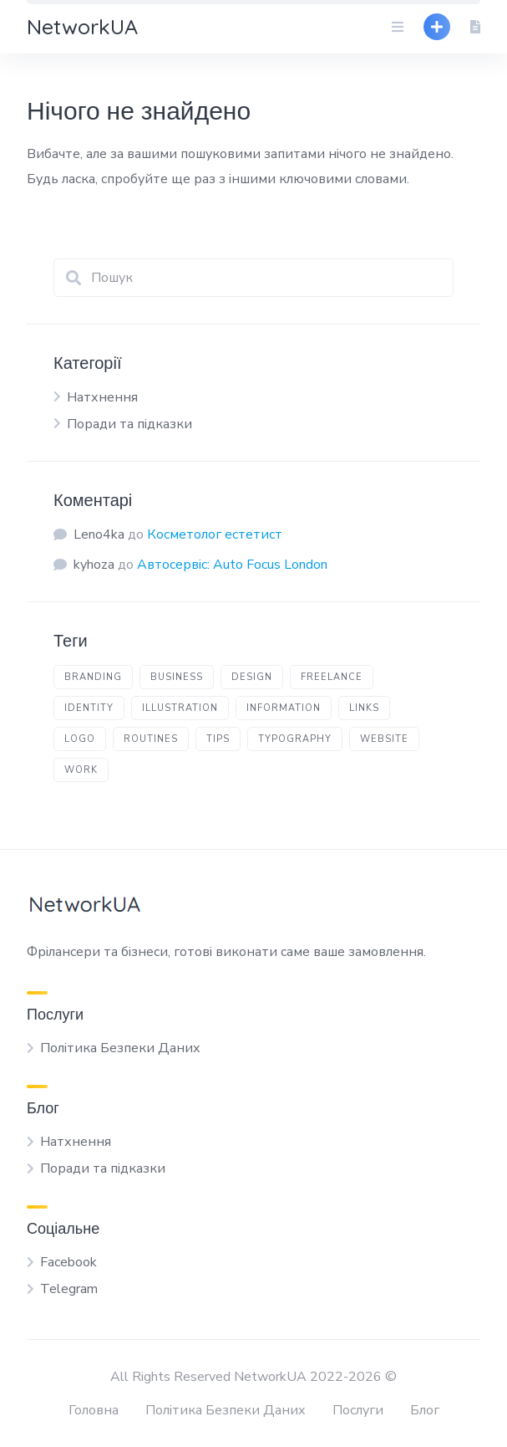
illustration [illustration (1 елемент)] (180, 708)
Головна (93, 1410)
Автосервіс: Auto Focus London (232, 564)
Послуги (357, 1410)
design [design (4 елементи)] (251, 677)
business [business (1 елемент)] (176, 677)
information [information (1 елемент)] (283, 708)
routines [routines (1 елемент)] (151, 739)
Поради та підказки (129, 424)
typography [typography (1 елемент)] (295, 739)
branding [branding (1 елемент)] (93, 677)
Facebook (68, 1262)
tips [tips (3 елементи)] (218, 739)
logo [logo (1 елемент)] (79, 739)
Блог (424, 1410)
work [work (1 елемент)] (81, 770)
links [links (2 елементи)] (364, 708)
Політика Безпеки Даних (120, 1048)
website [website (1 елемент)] (384, 739)
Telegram (69, 1289)
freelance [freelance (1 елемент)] (332, 677)
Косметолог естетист (214, 534)
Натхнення (102, 397)
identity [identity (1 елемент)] (89, 708)
